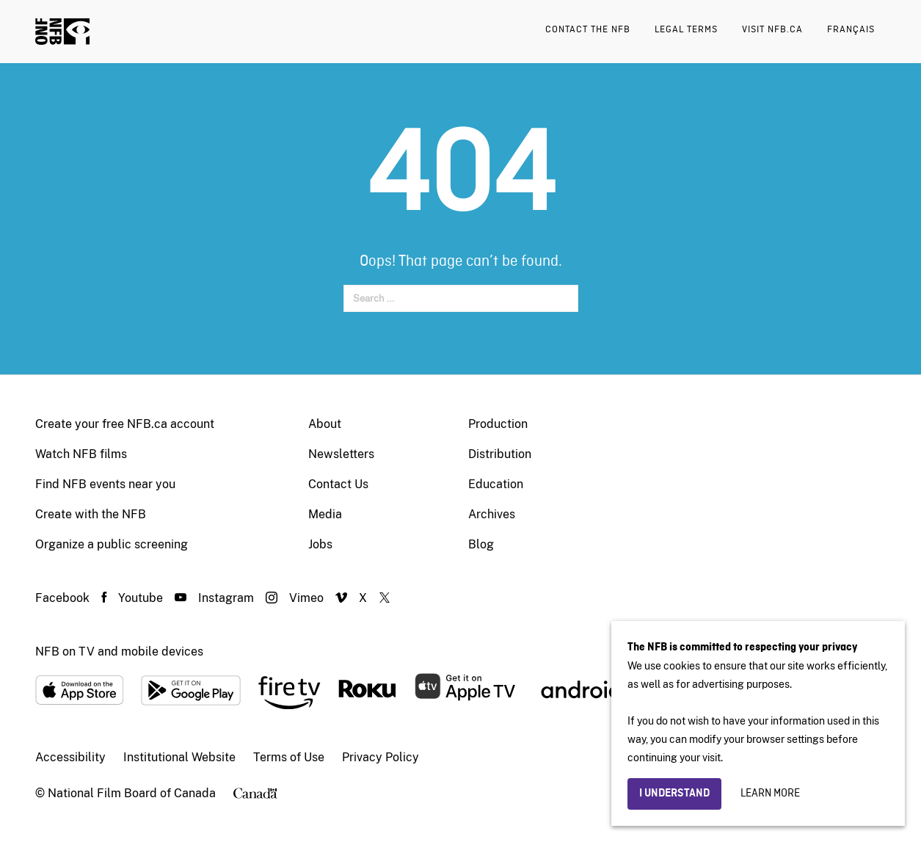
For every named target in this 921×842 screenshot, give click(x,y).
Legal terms (686, 29)
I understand (674, 793)
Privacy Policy (380, 757)
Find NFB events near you (105, 484)
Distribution (499, 454)
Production (498, 424)
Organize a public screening (111, 544)
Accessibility (70, 757)
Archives (491, 514)
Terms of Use (288, 757)
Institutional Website (179, 757)
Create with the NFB (90, 514)
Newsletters (341, 454)
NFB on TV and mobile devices (119, 651)
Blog (481, 544)
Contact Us (338, 484)
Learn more (770, 793)
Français (851, 29)
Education (495, 484)
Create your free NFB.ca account (124, 424)
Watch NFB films (81, 454)
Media (325, 514)
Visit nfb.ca (772, 29)
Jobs (320, 544)
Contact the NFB (587, 29)
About (324, 424)
